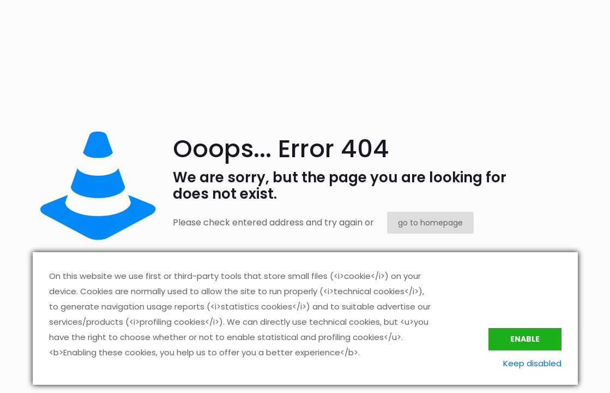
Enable (525, 339)
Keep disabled (532, 363)
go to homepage (430, 222)
